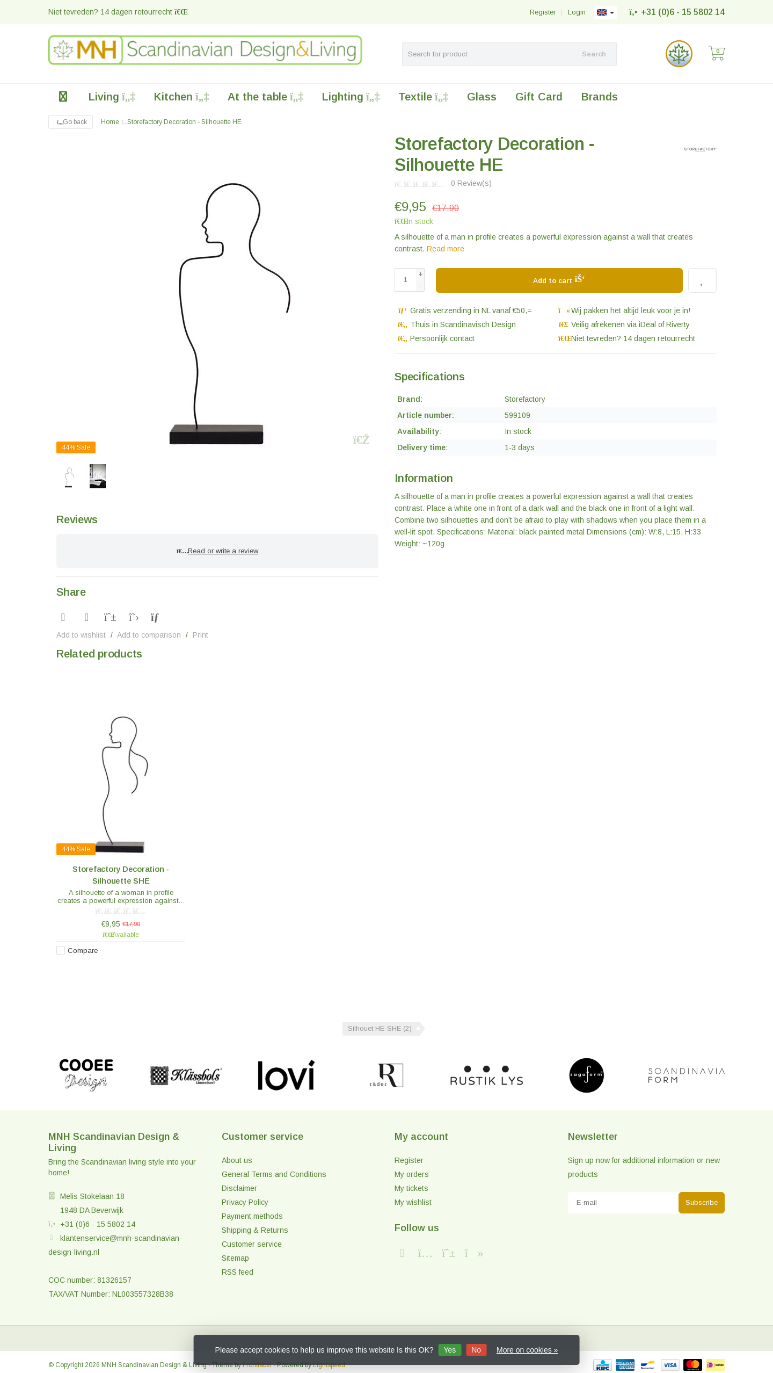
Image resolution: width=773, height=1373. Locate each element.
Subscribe (702, 1197)
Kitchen (181, 97)
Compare (83, 945)
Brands (599, 97)
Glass (482, 97)
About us (237, 1154)
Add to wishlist (81, 629)
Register (543, 12)
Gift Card (539, 97)
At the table (265, 97)
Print (200, 629)
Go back (70, 122)
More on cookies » (527, 1350)
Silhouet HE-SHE (380, 1022)
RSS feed (237, 1266)
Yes (449, 1350)
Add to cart (559, 279)
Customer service (252, 1238)
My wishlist (413, 1196)
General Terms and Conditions (274, 1168)
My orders (412, 1168)
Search (594, 54)
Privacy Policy (245, 1196)
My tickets (411, 1182)
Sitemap (235, 1252)
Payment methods (252, 1210)
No (476, 1350)
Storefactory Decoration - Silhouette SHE (120, 868)
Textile (423, 97)
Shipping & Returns (255, 1224)
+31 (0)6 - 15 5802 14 (683, 12)
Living (112, 97)
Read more (445, 248)
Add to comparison (149, 629)
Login (577, 12)
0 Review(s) (471, 183)
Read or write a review (217, 548)
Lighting (351, 97)
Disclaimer (239, 1182)
